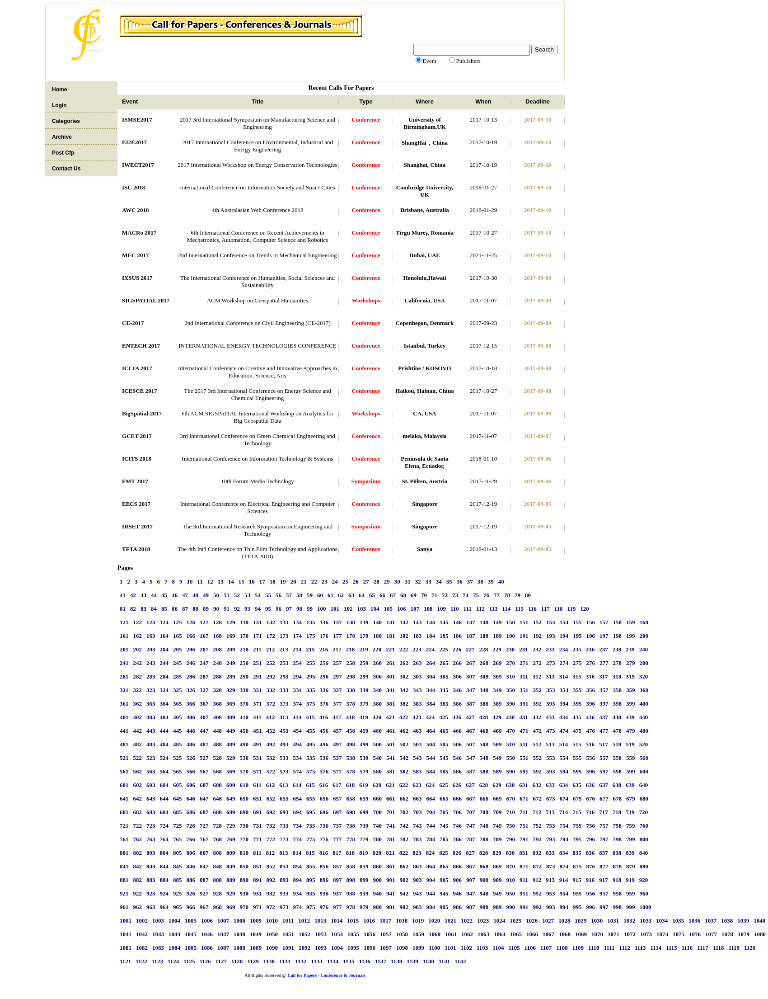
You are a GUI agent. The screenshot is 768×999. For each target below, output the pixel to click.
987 (470, 907)
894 (297, 879)
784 (431, 839)
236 (590, 649)
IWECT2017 (138, 164)
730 (244, 825)
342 (404, 690)
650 (244, 798)
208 (217, 649)
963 (150, 907)
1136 (364, 961)
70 (424, 595)
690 (244, 812)
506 (457, 744)
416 (323, 717)
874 (564, 866)
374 (297, 703)
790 (510, 839)
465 (444, 730)
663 (417, 798)
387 (470, 703)
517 (603, 744)
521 (124, 757)
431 (523, 717)
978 (351, 907)
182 (404, 635)
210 (244, 649)
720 (643, 812)
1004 (174, 920)
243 (150, 663)
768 (217, 839)
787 (470, 839)
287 (204, 676)
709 (497, 812)
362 (137, 703)
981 (390, 907)
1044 (174, 934)
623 (416, 785)
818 (350, 852)
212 (270, 649)
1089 (256, 947)
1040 (759, 920)
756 (590, 825)
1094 (337, 947)
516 (590, 744)
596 (590, 771)
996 (590, 907)
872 (537, 866)
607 (204, 785)
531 (257, 757)
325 (177, 690)
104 (374, 608)
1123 (157, 961)
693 (284, 812)
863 (417, 866)
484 (164, 744)
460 (377, 730)
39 (491, 581)
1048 (239, 934)
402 (137, 717)
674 (564, 798)
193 (550, 635)
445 (177, 730)
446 (191, 730)
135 (310, 622)
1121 (125, 961)
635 (576, 785)
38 (480, 581)
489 (230, 744)
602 (137, 785)
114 (506, 608)
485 (177, 744)
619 (363, 785)
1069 (581, 934)
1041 (125, 934)
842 (137, 866)
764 (164, 839)
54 (258, 595)
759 (630, 825)
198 (617, 635)
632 (537, 785)
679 (630, 798)
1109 (578, 947)
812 (270, 852)
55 (268, 595)
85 (164, 608)
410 (244, 717)
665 (444, 798)
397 (604, 703)
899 (364, 879)
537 (337, 757)
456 (324, 730)
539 (364, 757)
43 (143, 595)
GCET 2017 (137, 436)
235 (576, 649)
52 (237, 595)
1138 (396, 961)
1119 (734, 947)
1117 (702, 947)
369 (230, 703)
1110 (593, 947)
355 (577, 690)
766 (191, 839)
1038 (727, 920)
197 (604, 635)
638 (617, 785)
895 (310, 879)
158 (617, 622)
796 (590, 839)
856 (324, 866)
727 (204, 825)
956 (590, 893)
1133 (317, 961)
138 (351, 622)
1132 (300, 961)
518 (617, 744)
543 (417, 757)
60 (320, 595)
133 (284, 622)
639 (630, 785)
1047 (223, 934)
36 (460, 581)
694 (297, 812)
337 (337, 690)
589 (497, 771)
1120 (749, 947)
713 (550, 812)
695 (310, 812)
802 (137, 852)
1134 (332, 961)
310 (510, 676)
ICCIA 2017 (137, 368)
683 (150, 812)
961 (124, 907)
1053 (321, 934)
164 (164, 635)
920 (643, 879)
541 (390, 757)
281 (124, 676)
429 (496, 717)
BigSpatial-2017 (142, 413)
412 (270, 717)
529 (230, 757)
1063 (483, 934)
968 (217, 907)
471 (524, 730)
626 (457, 785)
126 (191, 622)
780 (377, 839)
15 (241, 581)
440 (643, 717)
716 (590, 812)
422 (403, 717)
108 (428, 608)
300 (377, 676)
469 (497, 730)
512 (537, 744)
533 (284, 757)
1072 (630, 934)
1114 (656, 947)
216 (323, 649)
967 (204, 907)
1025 (515, 920)
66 (382, 595)
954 (564, 893)
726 (191, 825)
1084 (174, 947)
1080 (760, 934)
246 (191, 663)
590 (510, 771)
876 (590, 866)
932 (271, 893)
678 (617, 798)
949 (497, 893)
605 (177, 785)
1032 (629, 920)
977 (337, 907)
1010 (272, 920)
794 (564, 839)
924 (164, 893)
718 (617, 812)
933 (284, 893)
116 (532, 608)
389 (497, 703)
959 (630, 893)
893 (284, 879)
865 (444, 866)
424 (430, 717)
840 (643, 852)
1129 (252, 961)
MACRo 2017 (139, 232)
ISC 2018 (133, 187)
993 (550, 907)
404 (164, 717)
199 (630, 635)
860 (377, 866)
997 (604, 907)
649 (230, 798)
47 (185, 595)
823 (416, 852)
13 (221, 581)
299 (364, 676)
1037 (710, 920)
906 (457, 879)
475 (577, 730)
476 (590, 730)
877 (604, 866)
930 (244, 893)
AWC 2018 (135, 210)
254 (297, 663)
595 (577, 771)
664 (431, 798)
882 (137, 879)
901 (390, 879)
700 (377, 812)
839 (630, 852)
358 (617, 690)
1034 (662, 920)
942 (404, 893)
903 (417, 879)
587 (470, 771)
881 (124, 879)
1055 (353, 934)
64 (362, 595)
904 (431, 879)
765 (177, 839)
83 (143, 608)
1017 (385, 920)
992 (537, 907)
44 (154, 595)
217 (337, 649)
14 (231, 581)
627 (470, 785)
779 (364, 839)
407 (204, 717)
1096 (369, 947)
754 (564, 825)
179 (364, 635)
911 (524, 879)
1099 (418, 947)
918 (617, 879)
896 (324, 879)
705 (444, 812)
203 (150, 649)
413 (283, 717)
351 (524, 690)
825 (443, 852)
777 (337, 839)
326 (191, 690)
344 (431, 690)
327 (204, 690)
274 (564, 663)
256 (324, 663)
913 (550, 879)
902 (404, 879)
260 (377, 663)
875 (577, 866)
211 (257, 649)
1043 (158, 934)
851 (257, 866)
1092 (304, 947)
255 (310, 663)
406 (191, 717)
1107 (546, 947)
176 (324, 635)
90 (216, 608)
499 (364, 744)
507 (470, 744)
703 (417, 812)
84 (154, 608)
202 (137, 649)
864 (431, 866)
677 (604, 798)
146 (457, 622)
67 (393, 595)
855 (310, 866)
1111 (609, 947)
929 (230, 893)
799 (630, 839)
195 (577, 635)
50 (216, 595)
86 (175, 608)
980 (377, 907)
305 (444, 676)
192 (537, 635)
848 (217, 866)
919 (630, 879)
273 (550, 663)
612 (270, 785)
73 (455, 595)
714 (563, 812)
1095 (353, 947)
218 (350, 649)
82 (133, 608)
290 (244, 676)
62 (341, 595)
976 (324, 907)
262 (404, 663)
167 (204, 635)
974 (297, 907)
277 (604, 663)
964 (164, 907)
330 (244, 690)
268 (484, 663)
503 (417, 744)
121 (124, 622)
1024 (499, 920)
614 (297, 785)
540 (377, 757)
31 (408, 581)
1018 (401, 920)
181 (390, 635)
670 (510, 798)
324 (164, 690)
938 (351, 893)
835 (576, 852)
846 (191, 866)
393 (550, 703)
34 (439, 581)
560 (644, 757)
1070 (597, 934)
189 (497, 635)
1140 (428, 961)
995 (577, 907)
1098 (402, 947)
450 (244, 730)
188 (484, 635)
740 (377, 825)
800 (644, 839)
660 (377, 798)
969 (230, 907)
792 (537, 839)
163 (150, 635)
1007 (223, 920)
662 (404, 798)
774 (297, 839)
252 (271, 663)
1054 (337, 934)
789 (497, 839)
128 (217, 622)
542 (404, 757)
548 (484, 757)
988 (484, 907)
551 (524, 757)
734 (297, 825)
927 (204, 893)
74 (465, 595)
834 (563, 852)
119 (571, 608)
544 (431, 757)
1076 (695, 934)
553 (550, 757)
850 (244, 866)
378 (351, 703)
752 (537, 825)
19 (283, 581)
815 (310, 852)
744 (431, 825)
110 (454, 608)
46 (175, 595)
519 (630, 744)
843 (150, 866)
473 (550, 730)
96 (278, 608)
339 (364, 690)
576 (324, 771)
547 (470, 757)
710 (510, 812)
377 (337, 703)
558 (617, 757)
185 (444, 635)
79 (517, 595)
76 (486, 595)
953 (550, 893)
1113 (640, 947)
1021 (450, 920)
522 (137, 757)
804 (164, 852)
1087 (223, 947)
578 (351, 771)
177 (337, 635)
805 (177, 852)
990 (510, 907)
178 (351, 635)
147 (470, 622)
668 (484, 798)
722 (137, 825)
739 (364, 825)
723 (150, 825)
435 (576, 717)
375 (310, 703)
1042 (142, 934)
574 (297, 771)
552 (537, 757)
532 (271, 757)
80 (528, 595)
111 (468, 608)
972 (271, 907)
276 (590, 663)
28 (376, 581)
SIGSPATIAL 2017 (145, 300)
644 (164, 798)
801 (124, 852)
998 (617, 907)
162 (137, 635)
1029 (580, 920)
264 (431, 663)
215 (310, 649)
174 (297, 635)
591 (524, 771)
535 (310, 757)
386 (457, 703)
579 (364, 771)
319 (630, 676)
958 (617, 893)
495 (310, 744)
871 (524, 866)
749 (497, 825)
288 (217, 676)
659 (364, 798)
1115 (671, 947)
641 (124, 798)
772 (271, 839)
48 (195, 595)
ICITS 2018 (136, 458)
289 (230, 676)
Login (59, 105)
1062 (467, 934)
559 (630, 757)
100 (321, 608)
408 (217, 717)
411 (257, 717)
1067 (548, 934)
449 (230, 730)
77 (497, 595)
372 (271, 703)
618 (350, 785)
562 (137, 771)
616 (323, 785)
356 (590, 690)
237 (603, 649)
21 (304, 581)
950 (510, 893)
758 (617, 825)
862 (404, 866)
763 (150, 839)
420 (377, 717)
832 (537, 852)
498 (351, 744)
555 (577, 757)
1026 (532, 920)
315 (576, 676)
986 (457, 907)
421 (390, 717)
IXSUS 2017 (137, 277)
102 (348, 608)
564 (164, 771)
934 (297, 893)
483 (150, 744)
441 (124, 730)
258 (351, 663)
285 (177, 676)
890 (244, 879)
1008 (239, 920)
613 (283, 785)
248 (217, 663)
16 (252, 581)
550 (510, 757)
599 (630, 771)
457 (337, 730)
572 (271, 771)
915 (576, 879)
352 (537, 690)
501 (390, 744)
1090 (272, 947)
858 (351, 866)
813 (283, 852)
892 (271, 879)
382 (404, 703)
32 (418, 581)
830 (510, 852)
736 (324, 825)
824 (430, 852)
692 (271, 812)
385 (444, 703)
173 (284, 635)
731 (257, 825)
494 (297, 744)
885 (177, 879)
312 (537, 676)
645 (177, 798)
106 (401, 608)
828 (483, 852)
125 (177, 622)
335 (310, 690)
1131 (284, 961)
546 (457, 757)
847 (204, 866)
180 (377, 635)
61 (330, 595)
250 (244, 663)
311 (524, 676)
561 (124, 771)
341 (390, 690)
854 (297, 866)
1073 (646, 934)
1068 (565, 934)
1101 (450, 947)
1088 (239, 947)
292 (271, 676)
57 (289, 595)
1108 (561, 947)
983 (417, 907)
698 (351, 812)
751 (524, 825)
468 (484, 730)
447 (204, 730)
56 (278, 595)
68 (403, 595)
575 (310, 771)
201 (124, 649)
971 (257, 907)
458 (351, 730)
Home (59, 89)
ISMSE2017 (137, 119)
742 (404, 825)
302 (404, 676)
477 (604, 730)
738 (351, 825)
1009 (256, 920)
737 (337, 825)
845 (177, 866)
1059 (418, 934)
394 (564, 703)
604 (164, 785)
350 (510, 690)
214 (297, 649)
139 (364, 622)
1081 (125, 947)
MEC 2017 (135, 255)
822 (403, 852)
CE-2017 (133, 323)
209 (230, 649)
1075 (678, 934)
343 (417, 690)
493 (284, 744)
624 (430, 785)
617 (337, 785)
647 (204, 798)
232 (537, 649)
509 (497, 744)
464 (431, 730)
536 (324, 757)
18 (273, 581)
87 (185, 608)
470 (510, 730)
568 (217, 771)
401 (124, 717)
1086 (207, 947)
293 (284, 676)
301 (390, 676)
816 (323, 852)
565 (177, 771)
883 (150, 879)
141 (390, 622)
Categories (66, 121)
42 (133, 595)
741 (390, 825)
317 (603, 676)
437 (603, 717)
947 (470, 893)
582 (404, 771)
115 (519, 608)
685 (177, 812)
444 (164, 730)
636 (590, 785)
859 (364, 866)
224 (430, 649)
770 (244, 839)
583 (417, 771)
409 (230, 717)
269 (497, 663)
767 (204, 839)
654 (297, 798)
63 (351, 595)
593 (550, 771)
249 (230, 663)
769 (230, 839)
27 (366, 581)
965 (177, 907)
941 (390, 893)
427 (470, 717)
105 (388, 608)
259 (364, 663)
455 (310, 730)
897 (337, 879)
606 (191, 785)
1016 (369, 920)
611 (257, 785)
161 (124, 635)
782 (404, 839)
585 (444, 771)
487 (204, 744)
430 (510, 717)
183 (417, 635)
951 (524, 893)
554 (564, 757)
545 (444, 757)
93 (247, 608)
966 (191, 907)
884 (164, 879)
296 (324, 676)
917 (603, 879)
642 (137, 798)
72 (445, 595)
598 (617, 771)
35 (449, 581)
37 (470, 581)
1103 (482, 947)
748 (484, 825)
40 (501, 581)
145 (444, 622)
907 (470, 879)
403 (150, 717)
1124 (173, 961)
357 (604, 690)
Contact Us (66, 168)
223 (416, 649)
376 (324, 703)
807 (204, 852)
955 (577, 893)
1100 (434, 947)
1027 (548, 920)
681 (124, 812)
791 (524, 839)
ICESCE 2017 (139, 390)
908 (484, 879)
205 (177, 649)
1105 (514, 947)
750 (510, 825)
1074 (662, 934)
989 (497, 907)
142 (404, 622)
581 (390, 771)
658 (351, 798)
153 (550, 622)
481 (124, 744)
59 (310, 595)
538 (351, 757)
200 (644, 635)
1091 (288, 947)
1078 (727, 934)
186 (457, 635)
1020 (434, 920)
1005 (191, 920)
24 (335, 581)
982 (404, 907)
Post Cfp (63, 153)
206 (191, 649)
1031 (613, 920)
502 (404, 744)
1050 (272, 934)
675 (577, 798)
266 (457, 663)
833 (550, 852)
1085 (191, 947)
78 (507, 595)
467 (470, 730)
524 (164, 757)
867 (470, 866)
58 (299, 595)
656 (324, 798)
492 (271, 744)
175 (310, 635)
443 (150, 730)
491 (257, 744)
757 (604, 825)
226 (457, 649)
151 (524, 622)
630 (510, 785)
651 (257, 798)
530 (244, 757)
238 (617, 649)
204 (164, 649)
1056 (369, 934)
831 (523, 852)
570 (244, 771)
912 (537, 879)
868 (484, 866)
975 (310, 907)
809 (230, 852)
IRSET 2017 (137, 526)
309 (497, 676)
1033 (645, 920)
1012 (304, 920)
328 (217, 690)
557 (604, 757)
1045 (191, 934)
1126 (205, 961)
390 (510, 703)
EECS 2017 (136, 503)
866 (457, 866)
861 (390, 866)
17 (262, 581)
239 (630, 649)
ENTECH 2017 (141, 345)
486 (191, 744)
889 (230, 879)
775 (310, 839)
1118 (718, 947)
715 (576, 812)
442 (137, 730)
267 (470, 663)
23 (325, 581)
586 (457, 771)
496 (324, 744)
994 (564, 907)
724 (164, 825)
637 (603, 785)
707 (470, 812)
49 (206, 595)
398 (617, 703)
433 (550, 717)
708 (484, 812)
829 (496, 852)
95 (268, 608)
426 (457, 717)
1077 (711, 934)
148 (484, 622)
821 (390, 852)
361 (124, 703)
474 (564, 730)
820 (377, 852)
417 (337, 717)
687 (204, 812)
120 (584, 608)
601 (124, 785)
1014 (336, 920)
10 (190, 581)
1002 (142, 920)
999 (630, 907)
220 (377, 649)
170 (244, 635)
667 (470, 798)
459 (364, 730)
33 (428, 581)
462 (404, 730)
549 (497, 757)
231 (523, 649)
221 (390, 649)
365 (177, 703)
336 (324, 690)
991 (524, 907)
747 (470, 825)
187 (470, 635)
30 (397, 581)
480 (644, 730)
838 (617, 852)
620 (377, 785)
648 (217, 798)
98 (299, 608)
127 (204, 622)
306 (457, 676)
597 (604, 771)
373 (284, 703)
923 (150, 893)
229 (496, 649)
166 (191, 635)
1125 (189, 961)
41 (123, 595)
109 (441, 608)
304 (431, 676)
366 (191, 703)
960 (644, 893)
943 (417, 893)
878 (617, 866)
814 (297, 852)
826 (457, 852)
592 (537, 771)
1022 (467, 920)
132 (271, 622)
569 (230, 771)
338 (351, 690)
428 (483, 717)
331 (257, 690)
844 (164, 866)
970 (244, 907)
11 (200, 581)
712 (537, 812)
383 (417, 703)
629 (496, 785)
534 (297, 757)
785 (444, 839)
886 (191, 879)
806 (191, 852)
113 (493, 608)
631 (523, 785)
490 (244, 744)
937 (337, 893)
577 (337, 771)
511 (524, 744)
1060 (434, 934)
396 (590, 703)
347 (470, 690)
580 (377, 771)
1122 (141, 961)
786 (457, 839)
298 (351, 676)
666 (457, 798)
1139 (412, 961)
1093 (321, 947)
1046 (207, 934)
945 (444, 893)
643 (150, 798)
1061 (451, 934)
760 (644, 825)
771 (257, 839)
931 (257, 893)
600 (644, 771)
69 (414, 595)
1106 (530, 947)
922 (137, 893)
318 (617, 676)
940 (377, 893)
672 (537, 798)
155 (577, 622)
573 (284, 771)
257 (337, 663)
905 (444, 879)
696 (324, 812)
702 (404, 812)
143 (417, 622)
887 (204, 879)
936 (324, 893)
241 (124, 663)
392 (537, 703)
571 (257, 771)
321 (124, 690)
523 (150, 757)
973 (284, 907)
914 (563, 879)
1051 (288, 934)
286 (191, 676)
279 (630, 663)
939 (364, 893)
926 (191, 893)
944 (431, 893)
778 (351, 839)
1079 (743, 934)
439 (630, 717)
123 (150, 622)
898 (351, 879)
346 (457, 690)
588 (484, 771)
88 (195, 608)
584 (431, 771)
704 (431, 812)
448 (217, 730)
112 (480, 608)
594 (564, 771)
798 (617, 839)
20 (293, 581)
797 (604, 839)
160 (644, 622)
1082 (142, 947)
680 (644, 798)
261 (390, 663)
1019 (418, 920)
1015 (353, 920)
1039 (743, 920)
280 (644, 663)
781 (390, 839)
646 (191, 798)
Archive (62, 137)
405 (177, 717)
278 (617, 663)
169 (230, 635)
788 (484, 839)
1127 (221, 961)
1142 (460, 961)
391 (524, 703)
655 (310, 798)
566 (191, 771)
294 (297, 676)
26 (356, 581)
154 (564, 622)
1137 (380, 961)
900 (377, 879)
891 (257, 879)
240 (643, 649)
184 (431, 635)
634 (563, 785)
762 (137, 839)
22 (314, 581)
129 (230, 622)
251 (257, 663)
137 (337, 622)
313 (550, 676)
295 (310, 676)
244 (164, 663)
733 (284, 825)
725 (177, 825)
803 (150, 852)
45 (164, 595)
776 (324, 839)
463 (417, 730)
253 (284, 663)
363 (150, 703)
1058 (402, 934)
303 (417, 676)
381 (390, 703)
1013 (320, 920)
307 (470, 676)
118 (558, 608)
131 (257, 622)
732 (271, 825)
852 (271, 866)
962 (137, 907)
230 (510, 649)
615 (310, 785)
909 (497, 879)
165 (177, 635)
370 (244, 703)
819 (363, 852)
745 (444, 825)
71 (434, 595)
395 (577, 703)
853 (284, 866)
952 (537, 893)
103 (361, 608)
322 (137, 690)
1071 (613, 934)
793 (550, 839)
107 (415, 608)
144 (431, 622)
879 (630, 866)
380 (377, 703)
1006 (207, 920)
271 (524, 663)
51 (226, 595)
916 (590, 879)
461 (390, 730)
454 (297, 730)
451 (257, 730)
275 (577, 663)
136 (324, 622)
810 (244, 852)
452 (271, 730)
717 (603, 812)
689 (230, 812)
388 (484, 703)
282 (137, 676)
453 (284, 730)
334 (297, 690)
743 (417, 825)
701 (390, 812)
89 (206, 608)
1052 (304, 934)
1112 (624, 947)
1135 (348, 961)
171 (257, 635)
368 (217, 703)
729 (230, 825)
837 (603, 852)
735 (310, 825)
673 (550, 798)
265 (444, 663)
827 (470, 852)
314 (563, 676)
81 (123, 608)
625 (443, 785)
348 (484, 690)
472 (537, 730)
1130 (269, 961)
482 (137, 744)
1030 (597, 920)
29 (387, 581)
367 (204, 703)
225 (443, 649)
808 (217, 852)
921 (124, 893)
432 (537, 717)
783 (417, 839)
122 (137, 622)
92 (237, 608)
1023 (483, 920)
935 (310, 893)
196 (590, 635)
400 (644, 703)
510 (510, 744)
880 (644, 866)
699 (364, 812)
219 (363, 649)
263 (417, 663)
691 (257, 812)
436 (590, 717)
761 (124, 839)
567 (204, 771)
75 (476, 595)
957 (604, 893)
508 (484, 744)
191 (524, 635)
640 (643, 785)
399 (630, 703)
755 (577, 825)
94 (258, 608)
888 (217, 879)
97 (289, 608)
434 (563, 717)
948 (484, 893)
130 (244, 622)
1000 (645, 907)
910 (510, 879)
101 (335, 608)
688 (217, 812)
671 (524, 798)
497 (337, 744)
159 (630, 622)
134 (297, 622)
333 (284, 690)
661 (390, 798)
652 (271, 798)
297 (337, 676)
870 (510, 866)
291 (257, 676)
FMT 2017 (135, 481)
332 (271, 690)
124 (164, 622)
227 (470, 649)
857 (337, 866)
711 (524, 812)
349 (497, 690)
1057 (386, 934)
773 (284, 839)
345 (444, 690)
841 (124, 866)
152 (537, 622)
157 (604, 622)
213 (283, 649)
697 (337, 812)
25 (345, 581)
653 (284, 798)
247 (204, 663)
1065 (516, 934)
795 (577, 839)
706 (457, 812)
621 (390, 785)
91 (226, 608)
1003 (158, 920)
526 (191, 757)
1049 (256, 934)
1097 (386, 947)
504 (431, 744)
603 (150, 785)
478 (617, 730)
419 (363, 717)
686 (191, 812)
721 (124, 825)
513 (550, 744)
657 (337, 798)
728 (217, 825)
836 (590, 852)
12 (210, 581)
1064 (500, 934)
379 (364, 703)
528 (217, 757)
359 (630, 690)
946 (457, 893)
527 (204, 757)
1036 (694, 920)
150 (510, 622)
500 (377, 744)
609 (230, 785)
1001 (125, 920)
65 (372, 595)
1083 (158, 947)
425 (443, 717)
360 (644, 690)
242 (137, 663)
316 (590, 676)
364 (164, 703)
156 (590, 622)
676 (590, 798)
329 (230, 690)
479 (630, 730)
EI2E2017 (134, 142)
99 (310, 608)
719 (630, 812)
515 (576, 744)
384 (431, 703)
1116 (687, 947)
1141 (444, 961)
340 (377, 690)
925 (177, 893)
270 (510, 663)
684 (164, 812)
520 (643, 744)
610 (244, 785)
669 (497, 798)
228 (483, 649)
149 (497, 622)
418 (350, 717)
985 (444, 907)
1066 (532, 934)
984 (431, 907)
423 (416, 717)
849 (230, 866)
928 (217, 893)
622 (403, 785)
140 (377, 622)
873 (550, 866)
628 (483, 785)
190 (510, 635)
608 (217, 785)
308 (484, 676)
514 (563, 744)
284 (164, 676)
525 (177, 757)
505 (444, 744)
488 (217, 744)
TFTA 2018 (136, 549)
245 (177, 663)
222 (403, 649)
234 (563, 649)
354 (564, 690)
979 (364, 907)
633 (550, 785)
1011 (288, 920)
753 (550, 825)
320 (643, 676)
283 (150, 676)
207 (204, 649)
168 (217, 635)
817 (337, 852)
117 (545, 608)
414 (297, 717)
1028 (564, 920)
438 (617, 717)
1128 (237, 961)
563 (150, 771)
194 (564, 635)
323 (150, 690)
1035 (678, 920)
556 (590, 757)
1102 (466, 947)
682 (137, 812)
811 (257, 852)
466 (457, 730)
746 (457, 825)
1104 (498, 947)
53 (247, 595)
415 (310, 717)
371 (257, 703)
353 (550, 690)
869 (497, 866)
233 (550, 649)
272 (537, 663)
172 (271, 635)
